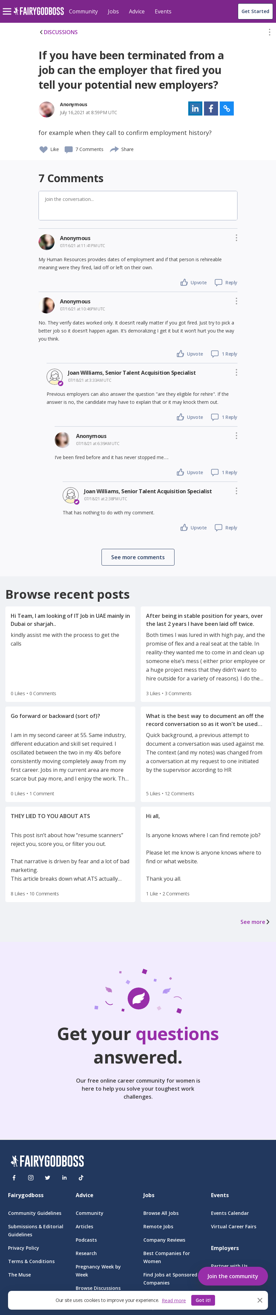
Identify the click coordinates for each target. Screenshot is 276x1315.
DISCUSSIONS (58, 32)
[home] (38, 15)
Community (83, 11)
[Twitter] (47, 1177)
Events (163, 11)
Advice (137, 11)
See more (255, 922)
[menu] (8, 6)
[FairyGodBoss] (47, 1162)
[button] (270, 33)
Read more (174, 1300)
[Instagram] (31, 1177)
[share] (115, 148)
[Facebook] (14, 1177)
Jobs (113, 11)
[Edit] (269, 33)
